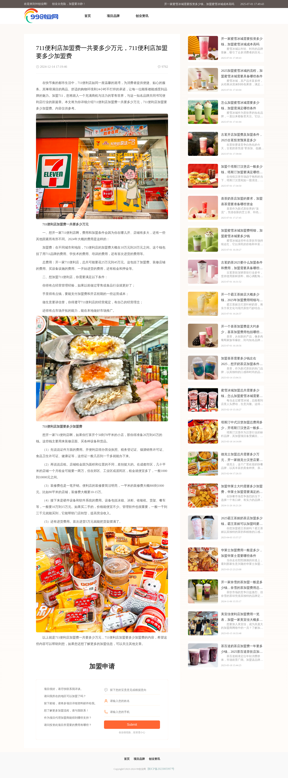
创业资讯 (142, 16)
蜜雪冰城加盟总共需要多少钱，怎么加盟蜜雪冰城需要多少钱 (242, 394)
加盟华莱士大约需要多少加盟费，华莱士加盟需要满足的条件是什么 (242, 490)
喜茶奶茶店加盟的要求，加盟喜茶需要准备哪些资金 (242, 201)
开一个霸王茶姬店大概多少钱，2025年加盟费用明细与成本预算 (242, 298)
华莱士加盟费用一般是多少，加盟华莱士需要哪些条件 (242, 552)
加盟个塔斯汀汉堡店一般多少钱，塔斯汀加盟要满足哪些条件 (242, 170)
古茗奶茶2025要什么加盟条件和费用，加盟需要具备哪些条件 (242, 266)
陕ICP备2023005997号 (161, 768)
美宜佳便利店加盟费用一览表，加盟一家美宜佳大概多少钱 (242, 617)
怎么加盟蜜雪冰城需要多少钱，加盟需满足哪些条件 (240, 105)
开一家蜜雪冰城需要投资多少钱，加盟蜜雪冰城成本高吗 (199, 4)
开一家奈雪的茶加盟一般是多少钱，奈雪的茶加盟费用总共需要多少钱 (242, 585)
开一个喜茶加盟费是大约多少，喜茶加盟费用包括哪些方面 (242, 330)
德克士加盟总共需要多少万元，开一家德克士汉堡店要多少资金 (242, 458)
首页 (87, 16)
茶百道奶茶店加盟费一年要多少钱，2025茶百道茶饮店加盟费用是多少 (242, 649)
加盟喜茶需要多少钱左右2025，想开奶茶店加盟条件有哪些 (242, 362)
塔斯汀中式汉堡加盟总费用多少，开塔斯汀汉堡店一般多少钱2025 (242, 426)
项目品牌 (113, 16)
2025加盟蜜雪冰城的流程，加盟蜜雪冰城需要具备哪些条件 (242, 73)
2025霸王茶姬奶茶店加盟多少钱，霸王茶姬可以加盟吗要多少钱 (242, 521)
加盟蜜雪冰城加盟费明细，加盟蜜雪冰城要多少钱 (242, 233)
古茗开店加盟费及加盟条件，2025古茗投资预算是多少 (242, 137)
